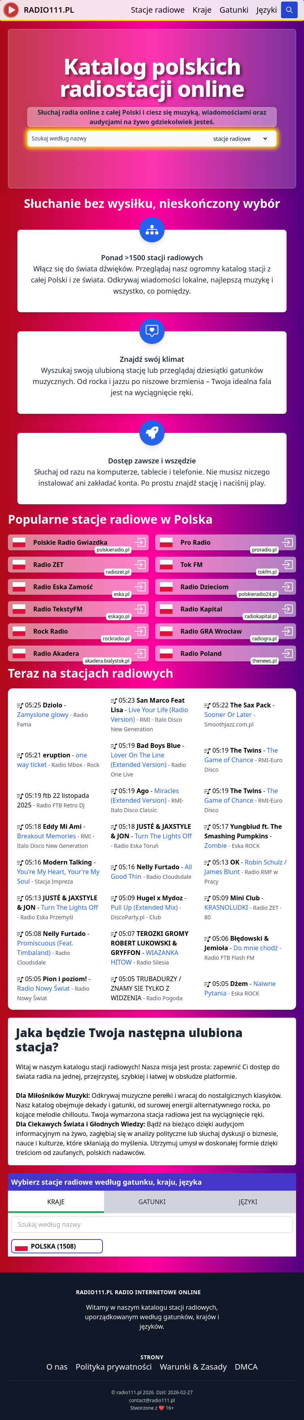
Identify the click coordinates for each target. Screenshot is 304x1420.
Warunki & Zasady (193, 1366)
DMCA (246, 1366)
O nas (57, 1366)
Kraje (202, 9)
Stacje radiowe (158, 9)
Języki (266, 9)
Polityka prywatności (114, 1366)
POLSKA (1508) (45, 1246)
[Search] (289, 10)
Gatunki (234, 9)
